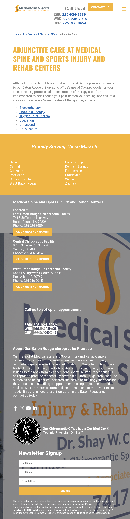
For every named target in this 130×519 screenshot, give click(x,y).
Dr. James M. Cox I (43, 512)
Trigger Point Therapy (34, 116)
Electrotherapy (30, 107)
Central (15, 166)
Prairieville (72, 175)
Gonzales (16, 170)
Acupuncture (28, 128)
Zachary (70, 183)
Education (26, 120)
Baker (14, 162)
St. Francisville (20, 179)
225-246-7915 (75, 18)
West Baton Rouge (23, 183)
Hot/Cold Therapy (32, 112)
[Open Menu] (124, 9)
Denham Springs (76, 166)
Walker (70, 179)
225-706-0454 (74, 23)
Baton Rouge (74, 162)
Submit (65, 490)
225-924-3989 (74, 14)
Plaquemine (73, 170)
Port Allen (17, 175)
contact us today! (25, 395)
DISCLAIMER (33, 509)
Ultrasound (27, 124)
